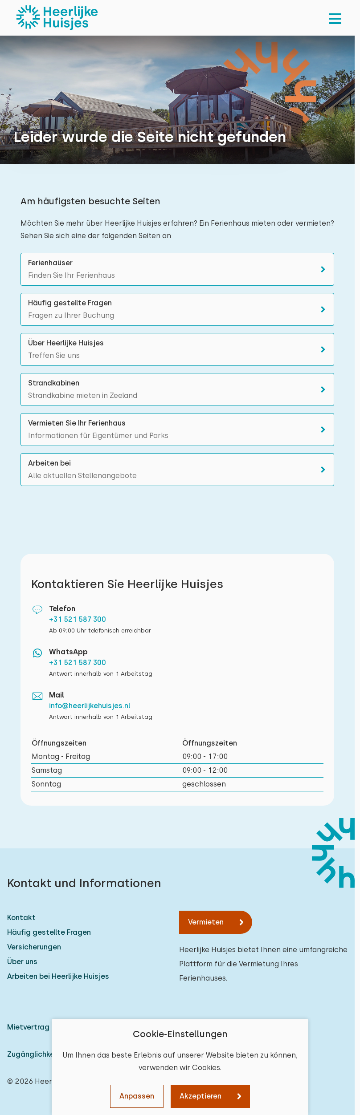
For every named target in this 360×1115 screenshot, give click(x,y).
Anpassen (136, 1096)
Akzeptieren (200, 1096)
